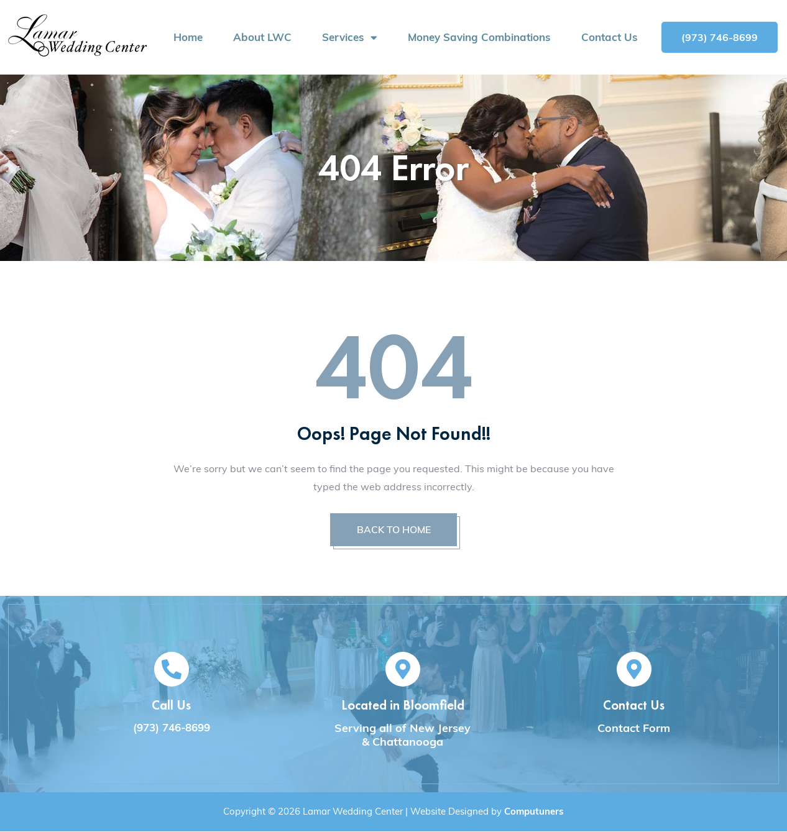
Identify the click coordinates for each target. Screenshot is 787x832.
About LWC (262, 37)
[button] (719, 37)
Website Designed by (487, 812)
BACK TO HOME (393, 530)
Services (349, 37)
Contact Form (633, 728)
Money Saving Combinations (479, 37)
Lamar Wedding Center (353, 812)
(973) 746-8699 (171, 727)
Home (188, 37)
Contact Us (609, 37)
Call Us (171, 705)
